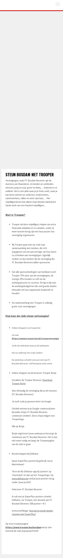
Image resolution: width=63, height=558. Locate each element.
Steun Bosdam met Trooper (30, 174)
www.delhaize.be (20, 478)
